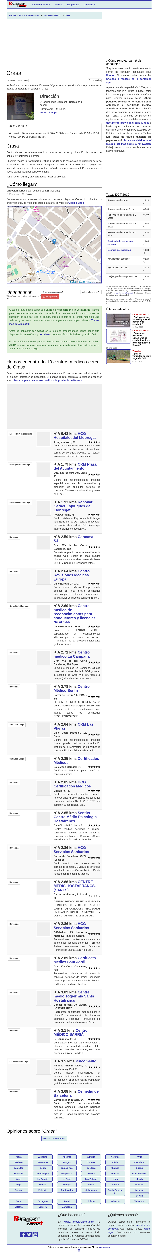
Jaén (18, 1179)
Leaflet (73, 282)
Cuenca (115, 1168)
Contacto (89, 4)
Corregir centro (50, 297)
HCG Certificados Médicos (72, 784)
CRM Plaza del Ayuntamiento (75, 466)
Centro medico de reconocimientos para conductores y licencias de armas (75, 614)
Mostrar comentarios (54, 1138)
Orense (18, 1190)
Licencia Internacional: (119, 250)
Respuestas (73, 4)
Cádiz (115, 1162)
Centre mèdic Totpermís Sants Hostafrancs (74, 996)
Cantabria (139, 1162)
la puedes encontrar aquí (123, 293)
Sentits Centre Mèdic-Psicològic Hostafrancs (75, 817)
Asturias (115, 1157)
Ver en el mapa (48, 112)
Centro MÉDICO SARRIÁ (71, 1032)
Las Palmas (91, 1179)
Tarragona (43, 1201)
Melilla (91, 1184)
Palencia (42, 1190)
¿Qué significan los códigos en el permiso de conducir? (141, 320)
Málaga (66, 1184)
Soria (18, 1201)
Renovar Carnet (41, 4)
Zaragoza (67, 1207)
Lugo (18, 1184)
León (115, 1179)
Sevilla (139, 1196)
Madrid (42, 1184)
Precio (110, 75)
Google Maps (76, 203)
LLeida (139, 1179)
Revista (59, 4)
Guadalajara (43, 1173)
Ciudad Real (67, 1168)
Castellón (18, 1168)
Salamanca (91, 1190)
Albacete (42, 1157)
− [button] (11, 215)
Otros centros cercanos (53, 292)
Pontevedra (67, 1190)
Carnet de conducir (140, 314)
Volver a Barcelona (91, 292)
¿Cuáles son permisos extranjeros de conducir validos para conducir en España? (141, 339)
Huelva (91, 1173)
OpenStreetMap (85, 282)
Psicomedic (86, 1061)
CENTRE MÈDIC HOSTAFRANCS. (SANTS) (75, 886)
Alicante (67, 1157)
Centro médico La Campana (72, 654)
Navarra (139, 1184)
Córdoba (91, 1168)
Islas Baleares (139, 1173)
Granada (18, 1173)
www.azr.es (104, 1247)
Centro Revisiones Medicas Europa (72, 575)
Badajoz (18, 1162)
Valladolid (139, 1201)
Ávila (139, 1157)
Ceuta (43, 1168)
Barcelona (43, 1162)
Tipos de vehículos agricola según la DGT (141, 356)
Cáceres (91, 1162)
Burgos (67, 1162)
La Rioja (67, 1179)
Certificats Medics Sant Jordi (75, 960)
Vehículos (136, 351)
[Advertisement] (54, 44)
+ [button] (11, 210)
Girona (139, 1168)
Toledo (91, 1201)
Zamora (43, 1207)
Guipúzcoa (66, 1173)
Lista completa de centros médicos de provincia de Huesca (47, 380)
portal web (45, 334)
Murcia (115, 1184)
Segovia (139, 1190)
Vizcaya (19, 1207)
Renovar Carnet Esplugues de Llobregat (73, 506)
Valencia (115, 1201)
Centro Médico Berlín (72, 688)
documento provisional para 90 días (127, 122)
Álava (18, 1157)
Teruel (67, 1201)
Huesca (115, 1173)
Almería (91, 1157)
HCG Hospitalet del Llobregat (75, 435)
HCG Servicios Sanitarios (71, 849)
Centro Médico (95, 80)
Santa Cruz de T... (115, 1192)
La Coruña (42, 1179)
